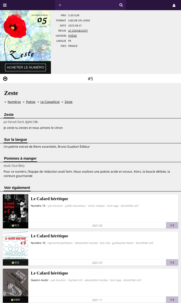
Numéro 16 (38, 243)
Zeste (69, 102)
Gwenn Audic (39, 280)
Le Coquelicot (78, 30)
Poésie (72, 35)
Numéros (14, 102)
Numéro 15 (38, 206)
